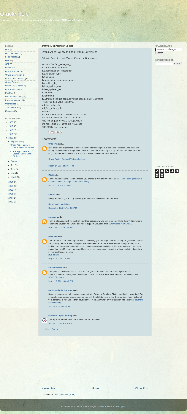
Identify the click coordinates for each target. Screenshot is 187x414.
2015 (11, 138)
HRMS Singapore (56, 277)
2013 (11, 186)
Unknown (53, 144)
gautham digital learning (60, 290)
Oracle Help (14, 14)
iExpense (9, 111)
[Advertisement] (58, 34)
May (13, 173)
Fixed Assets (11, 57)
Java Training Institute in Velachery (73, 182)
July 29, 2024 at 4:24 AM (59, 306)
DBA (7, 50)
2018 (11, 130)
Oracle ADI (10, 68)
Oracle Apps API (12, 71)
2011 (11, 194)
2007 (11, 198)
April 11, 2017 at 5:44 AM (59, 185)
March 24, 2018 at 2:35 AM (60, 227)
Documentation (12, 53)
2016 (11, 134)
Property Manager (13, 100)
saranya (52, 217)
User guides (10, 104)
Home (95, 388)
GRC (7, 60)
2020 (11, 122)
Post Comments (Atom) (64, 395)
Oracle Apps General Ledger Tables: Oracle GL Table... (21, 153)
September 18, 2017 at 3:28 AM (62, 208)
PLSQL (8, 93)
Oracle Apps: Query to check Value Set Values (22, 146)
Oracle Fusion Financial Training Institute (66, 159)
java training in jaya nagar (120, 224)
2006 (11, 202)
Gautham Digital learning (60, 315)
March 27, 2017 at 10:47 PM (61, 166)
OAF (7, 64)
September (16, 141)
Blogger (121, 406)
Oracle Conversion (13, 75)
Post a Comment (53, 329)
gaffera (103, 406)
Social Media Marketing (59, 204)
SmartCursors (55, 268)
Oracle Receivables (14, 86)
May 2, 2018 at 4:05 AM (59, 258)
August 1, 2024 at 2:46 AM (60, 323)
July (13, 165)
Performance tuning (14, 96)
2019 (11, 126)
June (13, 169)
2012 (11, 190)
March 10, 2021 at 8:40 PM (60, 281)
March (14, 177)
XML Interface (11, 107)
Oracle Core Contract (15, 78)
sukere (51, 194)
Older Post (142, 388)
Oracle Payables (12, 82)
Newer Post (48, 388)
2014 (11, 182)
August (14, 161)
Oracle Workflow (12, 89)
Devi (50, 175)
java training (53, 255)
